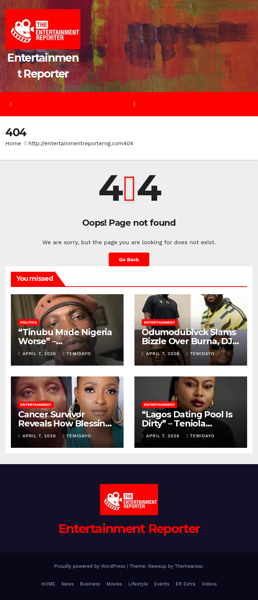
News (67, 584)
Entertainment (159, 322)
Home (13, 143)
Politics (28, 322)
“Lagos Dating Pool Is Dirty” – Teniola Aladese (187, 423)
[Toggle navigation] (134, 104)
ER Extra (186, 584)
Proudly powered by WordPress (90, 566)
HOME (48, 584)
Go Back (129, 259)
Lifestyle (138, 584)
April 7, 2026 (40, 353)
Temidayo (77, 353)
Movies (114, 584)
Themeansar (189, 566)
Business (90, 584)
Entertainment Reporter (129, 528)
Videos (209, 584)
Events (161, 584)
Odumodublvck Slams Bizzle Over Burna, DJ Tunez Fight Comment (190, 341)
